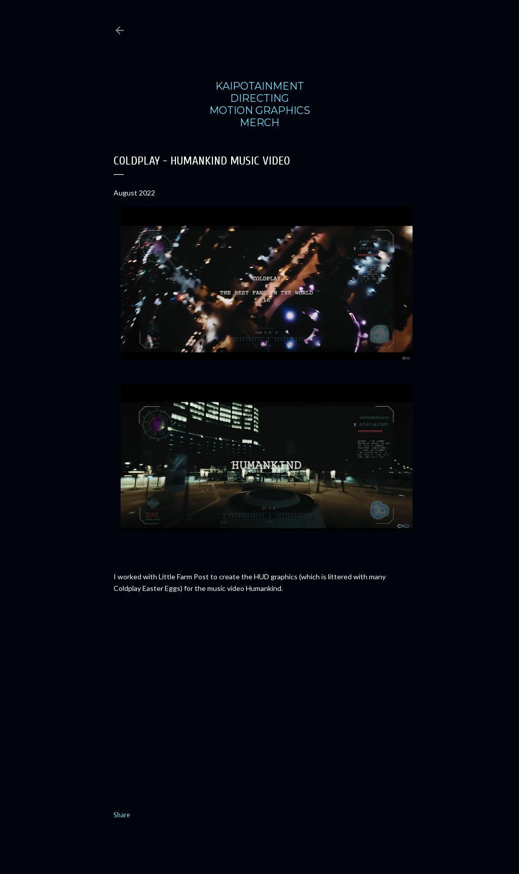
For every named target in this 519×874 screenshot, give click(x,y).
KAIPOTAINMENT (259, 86)
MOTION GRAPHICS (259, 110)
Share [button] (122, 815)
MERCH (259, 122)
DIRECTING (259, 98)
